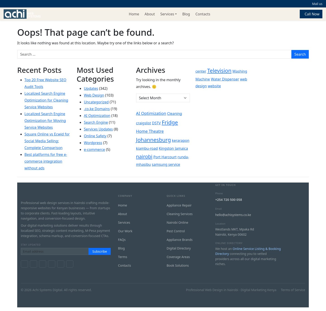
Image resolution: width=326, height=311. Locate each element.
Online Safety (95, 135)
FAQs (121, 239)
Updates (91, 88)
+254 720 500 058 (228, 199)
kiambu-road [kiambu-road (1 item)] (147, 148)
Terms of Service (293, 290)
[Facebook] (24, 264)
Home (134, 14)
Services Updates (98, 129)
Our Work (125, 231)
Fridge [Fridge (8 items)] (170, 122)
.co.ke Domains (97, 108)
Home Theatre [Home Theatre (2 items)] (150, 131)
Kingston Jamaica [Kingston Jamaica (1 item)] (173, 148)
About (150, 14)
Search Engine (96, 122)
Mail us (317, 4)
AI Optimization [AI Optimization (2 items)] (151, 113)
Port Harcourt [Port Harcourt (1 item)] (165, 156)
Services (167, 14)
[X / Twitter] (33, 264)
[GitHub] (69, 264)
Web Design (94, 95)
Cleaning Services (180, 214)
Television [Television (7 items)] (219, 70)
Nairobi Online (177, 222)
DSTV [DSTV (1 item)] (156, 123)
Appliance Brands (180, 239)
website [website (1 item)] (214, 85)
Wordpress (93, 142)
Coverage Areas (178, 257)
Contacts (202, 14)
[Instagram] (51, 264)
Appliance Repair (179, 205)
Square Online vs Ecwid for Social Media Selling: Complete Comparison (47, 141)
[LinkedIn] (60, 264)
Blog (186, 14)
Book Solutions (178, 265)
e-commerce (94, 149)
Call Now (311, 14)
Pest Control (176, 231)
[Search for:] (154, 54)
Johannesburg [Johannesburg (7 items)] (153, 139)
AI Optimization (97, 115)
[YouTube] (42, 264)
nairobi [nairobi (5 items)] (144, 156)
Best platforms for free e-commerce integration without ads (45, 161)
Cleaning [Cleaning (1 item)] (174, 113)
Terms (122, 257)
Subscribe (99, 251)
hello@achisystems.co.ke (233, 215)
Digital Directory (179, 248)
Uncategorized (96, 102)
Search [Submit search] (300, 54)
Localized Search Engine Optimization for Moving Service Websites (45, 120)
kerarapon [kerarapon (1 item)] (180, 140)
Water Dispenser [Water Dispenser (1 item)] (225, 79)
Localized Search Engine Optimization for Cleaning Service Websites (46, 100)
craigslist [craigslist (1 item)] (143, 123)
